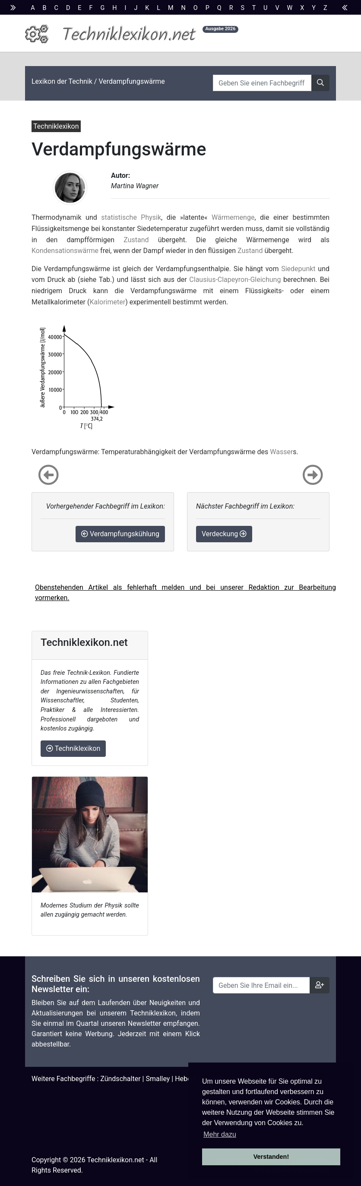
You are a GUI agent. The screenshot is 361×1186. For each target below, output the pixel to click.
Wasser (281, 452)
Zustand (136, 240)
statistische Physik (131, 217)
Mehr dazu (219, 1134)
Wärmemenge (233, 217)
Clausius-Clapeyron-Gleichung (235, 279)
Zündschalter (120, 1079)
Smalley (158, 1079)
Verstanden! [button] (271, 1156)
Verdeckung (224, 534)
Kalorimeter (107, 302)
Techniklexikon (73, 748)
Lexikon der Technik (62, 81)
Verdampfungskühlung (120, 534)
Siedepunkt (298, 269)
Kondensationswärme (65, 251)
